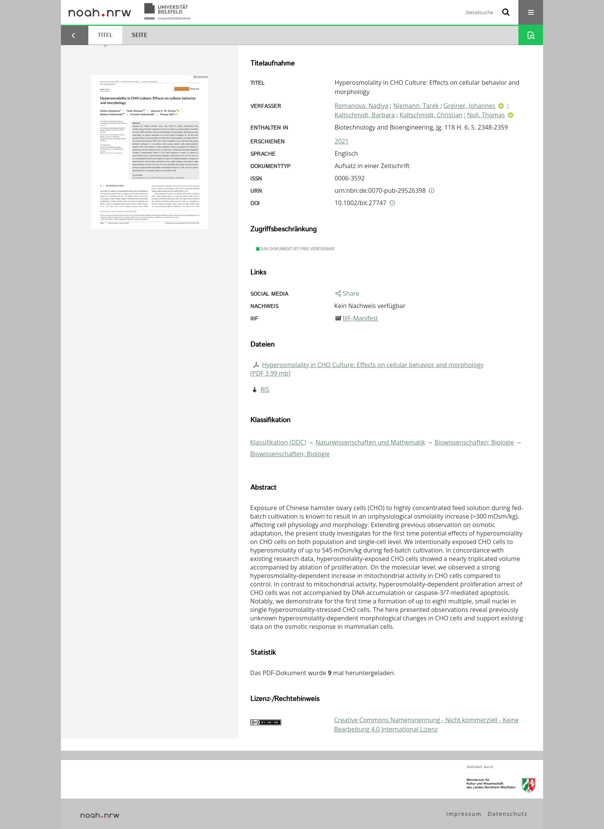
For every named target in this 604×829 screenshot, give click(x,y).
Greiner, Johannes (469, 105)
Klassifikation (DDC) (278, 442)
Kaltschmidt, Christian (431, 115)
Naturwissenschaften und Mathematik (370, 442)
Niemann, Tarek (416, 105)
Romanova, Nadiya (361, 105)
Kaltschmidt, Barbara (364, 115)
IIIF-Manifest (360, 318)
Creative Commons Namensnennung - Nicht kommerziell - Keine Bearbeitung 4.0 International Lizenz (426, 724)
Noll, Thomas (486, 115)
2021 (341, 141)
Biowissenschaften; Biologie (474, 442)
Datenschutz (508, 813)
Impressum (464, 813)
